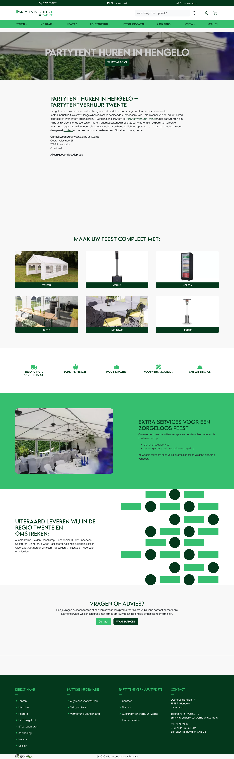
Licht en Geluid (99, 24)
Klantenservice (131, 720)
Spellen (213, 24)
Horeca (188, 24)
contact (68, 130)
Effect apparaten (28, 726)
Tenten (20, 24)
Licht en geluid (27, 720)
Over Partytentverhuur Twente (140, 713)
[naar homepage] (34, 13)
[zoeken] (194, 13)
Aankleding (163, 24)
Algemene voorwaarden (84, 701)
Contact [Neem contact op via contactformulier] (103, 621)
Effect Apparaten (133, 24)
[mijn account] (207, 13)
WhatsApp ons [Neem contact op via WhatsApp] (117, 62)
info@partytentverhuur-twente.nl (198, 717)
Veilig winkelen (79, 707)
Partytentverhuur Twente (141, 118)
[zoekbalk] (162, 13)
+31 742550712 (190, 713)
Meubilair (46, 24)
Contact (127, 701)
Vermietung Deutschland (85, 713)
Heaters (72, 24)
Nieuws (126, 707)
